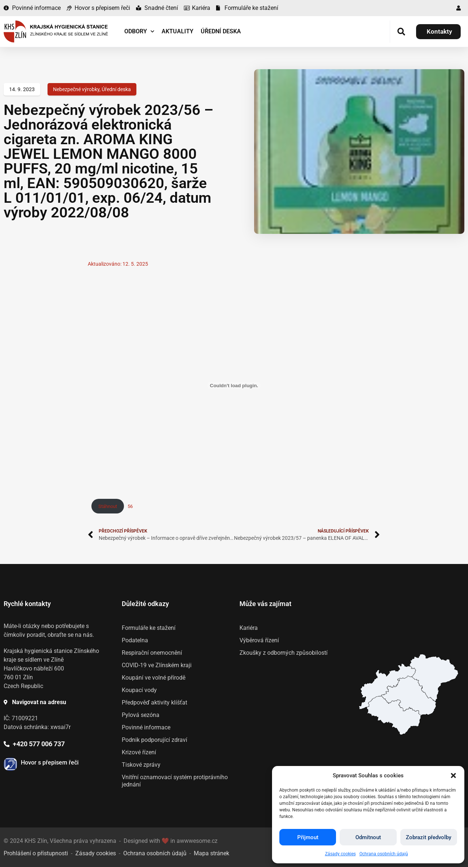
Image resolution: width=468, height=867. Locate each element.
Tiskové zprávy (141, 764)
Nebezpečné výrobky (76, 89)
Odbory (139, 31)
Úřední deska (221, 31)
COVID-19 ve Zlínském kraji (157, 665)
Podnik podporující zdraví (154, 739)
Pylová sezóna (140, 714)
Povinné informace (146, 727)
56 (130, 506)
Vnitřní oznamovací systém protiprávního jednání (175, 781)
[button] (453, 775)
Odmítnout (368, 837)
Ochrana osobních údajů (383, 853)
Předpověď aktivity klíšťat (154, 702)
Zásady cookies (340, 853)
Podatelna (135, 640)
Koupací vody (139, 690)
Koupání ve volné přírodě (153, 677)
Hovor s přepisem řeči (50, 762)
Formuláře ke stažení (149, 627)
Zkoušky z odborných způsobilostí (283, 652)
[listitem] (394, 715)
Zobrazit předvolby (428, 837)
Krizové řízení (139, 752)
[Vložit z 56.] (234, 385)
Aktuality (177, 31)
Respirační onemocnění (152, 652)
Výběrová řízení (259, 640)
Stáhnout (107, 506)
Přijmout (307, 837)
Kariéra (248, 627)
